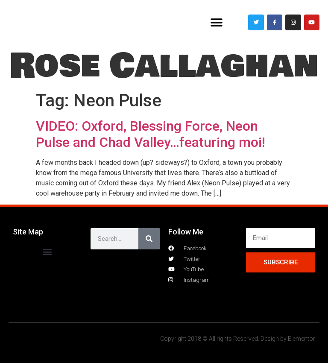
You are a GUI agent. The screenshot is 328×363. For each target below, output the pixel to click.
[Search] (149, 238)
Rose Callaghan (164, 66)
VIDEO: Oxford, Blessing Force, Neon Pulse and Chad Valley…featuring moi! (150, 134)
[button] (216, 22)
